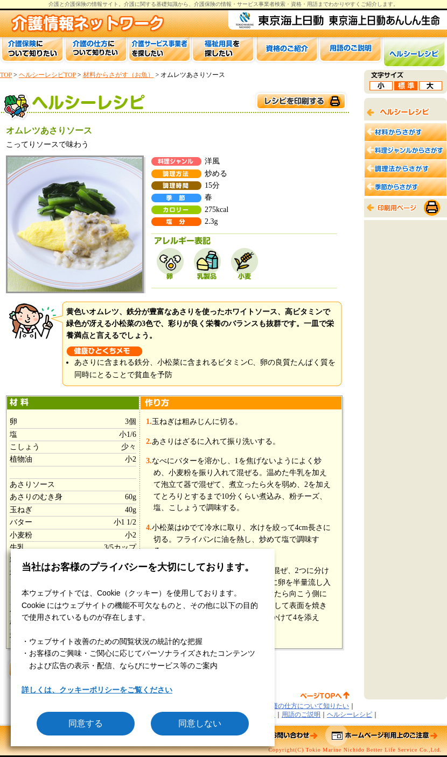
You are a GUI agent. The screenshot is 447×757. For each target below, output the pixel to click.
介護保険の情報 (213, 4)
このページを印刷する (300, 101)
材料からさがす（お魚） (118, 75)
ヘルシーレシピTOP (47, 75)
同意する (85, 723)
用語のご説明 (301, 714)
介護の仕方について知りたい (307, 706)
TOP (6, 75)
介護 (129, 4)
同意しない (199, 723)
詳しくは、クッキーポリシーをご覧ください (97, 689)
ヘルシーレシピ (349, 714)
